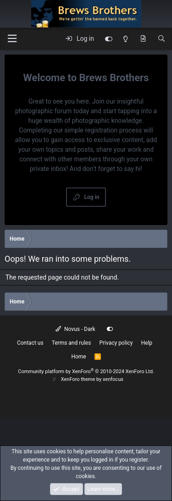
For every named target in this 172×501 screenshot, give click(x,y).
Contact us (30, 343)
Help (147, 343)
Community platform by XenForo (86, 371)
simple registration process (103, 130)
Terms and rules (71, 343)
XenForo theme (78, 379)
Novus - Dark (75, 329)
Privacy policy (116, 343)
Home (78, 356)
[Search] (161, 39)
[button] (12, 39)
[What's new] (143, 39)
